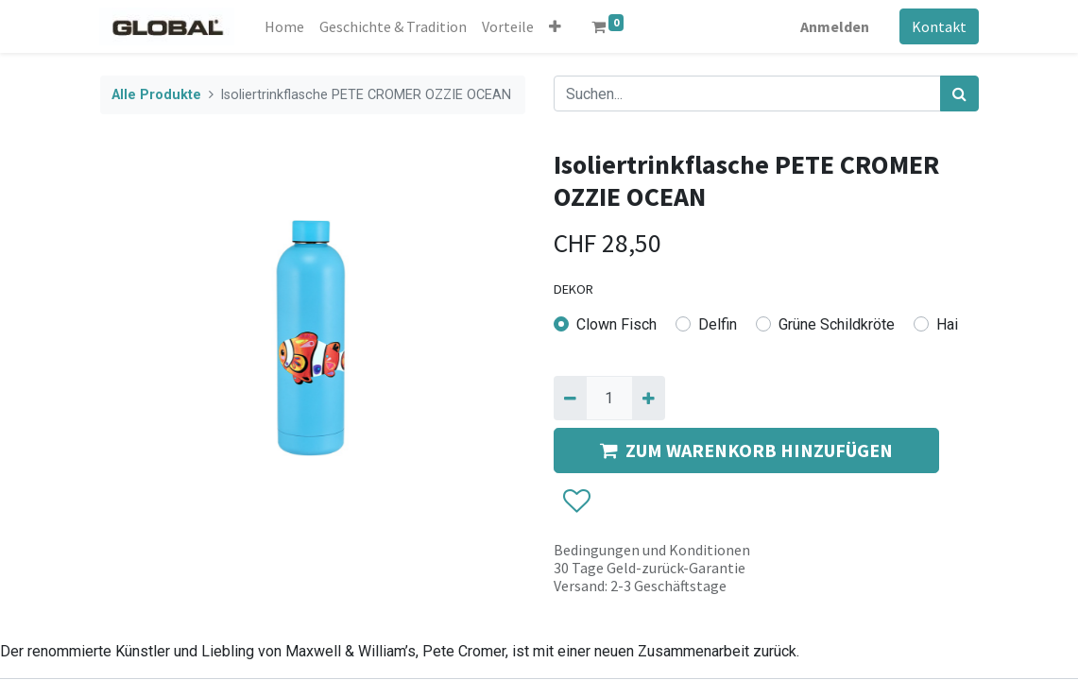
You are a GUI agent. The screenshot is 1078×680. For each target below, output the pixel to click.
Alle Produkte (156, 95)
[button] (556, 26)
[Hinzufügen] (648, 397)
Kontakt (939, 26)
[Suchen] (959, 93)
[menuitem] (285, 26)
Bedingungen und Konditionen (652, 549)
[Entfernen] (570, 397)
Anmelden (834, 26)
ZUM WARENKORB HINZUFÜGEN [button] (746, 450)
